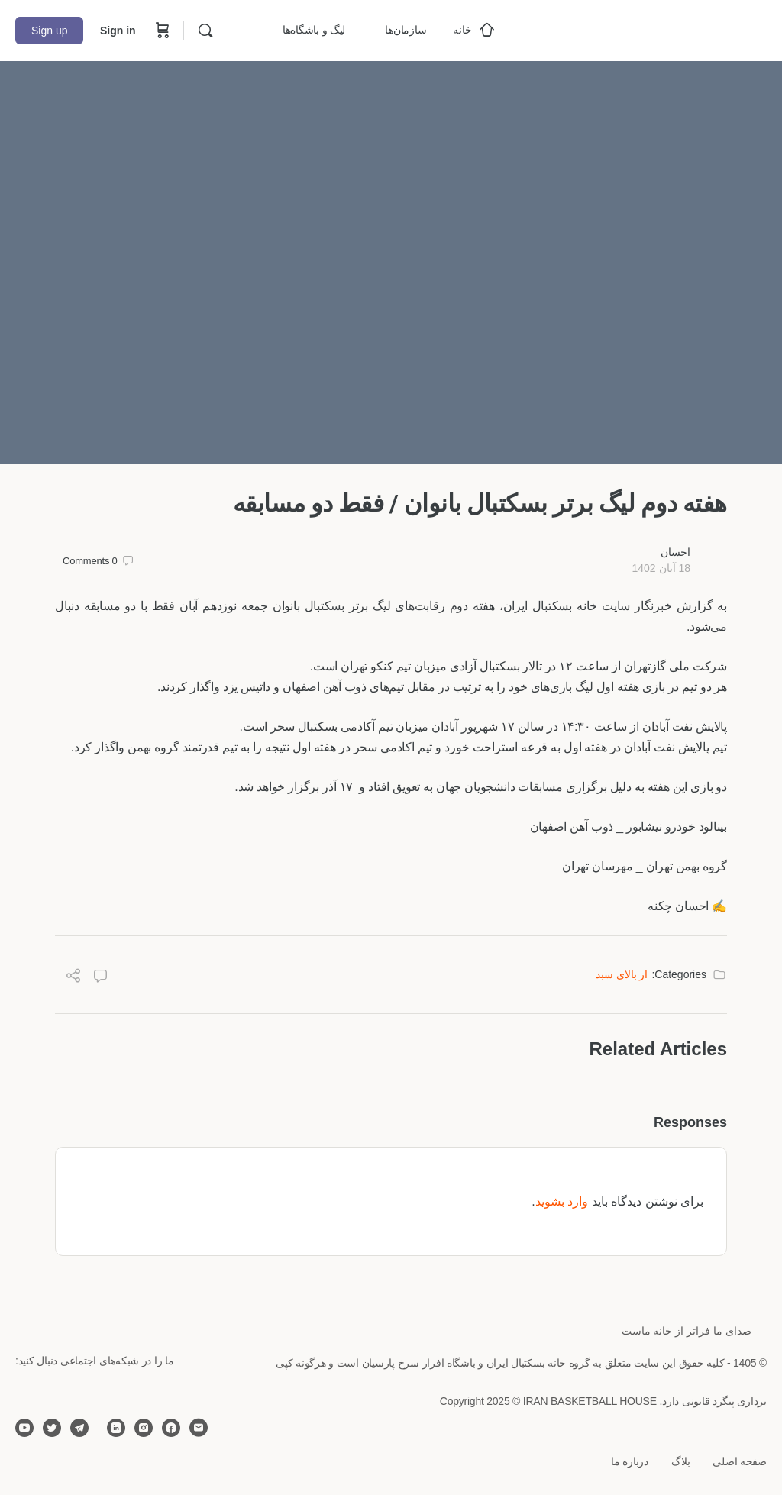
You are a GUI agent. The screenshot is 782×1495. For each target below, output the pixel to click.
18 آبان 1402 (661, 568)
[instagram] (143, 1428)
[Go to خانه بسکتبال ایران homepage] (652, 28)
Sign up (49, 30)
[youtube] (24, 1428)
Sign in (118, 30)
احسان (675, 552)
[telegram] (79, 1428)
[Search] (205, 30)
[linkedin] (116, 1428)
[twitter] (52, 1428)
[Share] (73, 977)
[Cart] (161, 30)
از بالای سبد (622, 974)
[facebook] (171, 1428)
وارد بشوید (561, 1201)
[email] (198, 1428)
